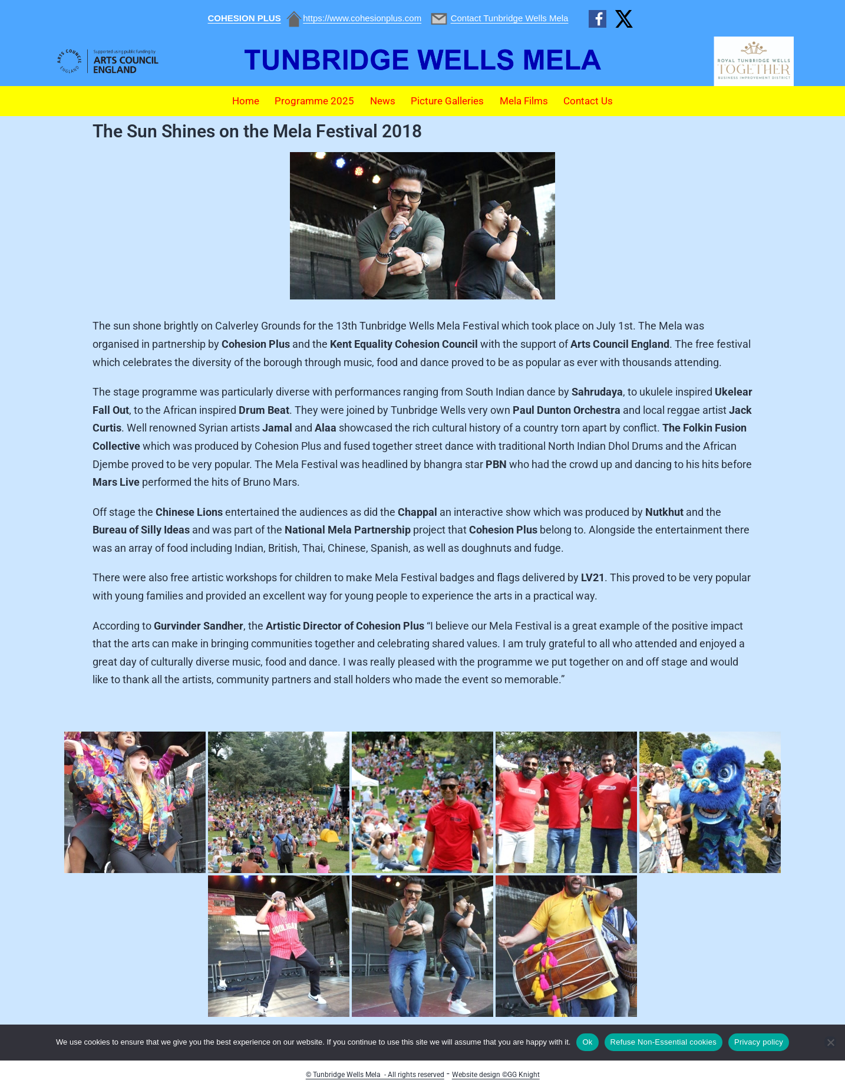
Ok (587, 1042)
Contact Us (588, 101)
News (382, 101)
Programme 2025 (314, 101)
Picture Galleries (447, 101)
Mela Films (524, 101)
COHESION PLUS (244, 18)
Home (245, 101)
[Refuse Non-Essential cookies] (830, 1042)
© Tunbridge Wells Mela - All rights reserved (375, 1075)
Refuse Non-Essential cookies (663, 1042)
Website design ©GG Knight (496, 1075)
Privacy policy (758, 1042)
